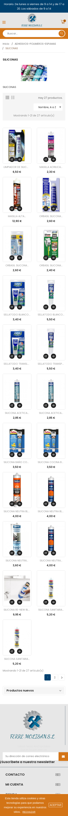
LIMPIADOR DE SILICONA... (17, 167)
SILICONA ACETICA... (17, 413)
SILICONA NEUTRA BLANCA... (17, 511)
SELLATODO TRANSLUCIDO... (17, 363)
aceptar (55, 805)
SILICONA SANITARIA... (51, 609)
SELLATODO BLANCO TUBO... (51, 314)
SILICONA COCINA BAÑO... (51, 462)
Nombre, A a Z (50, 107)
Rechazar (29, 812)
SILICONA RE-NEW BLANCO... (17, 609)
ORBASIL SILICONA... (51, 216)
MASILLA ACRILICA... (51, 167)
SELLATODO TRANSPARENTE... (51, 363)
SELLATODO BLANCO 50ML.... (17, 314)
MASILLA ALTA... (17, 216)
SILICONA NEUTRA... (17, 560)
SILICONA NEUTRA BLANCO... (51, 511)
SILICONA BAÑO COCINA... (17, 462)
